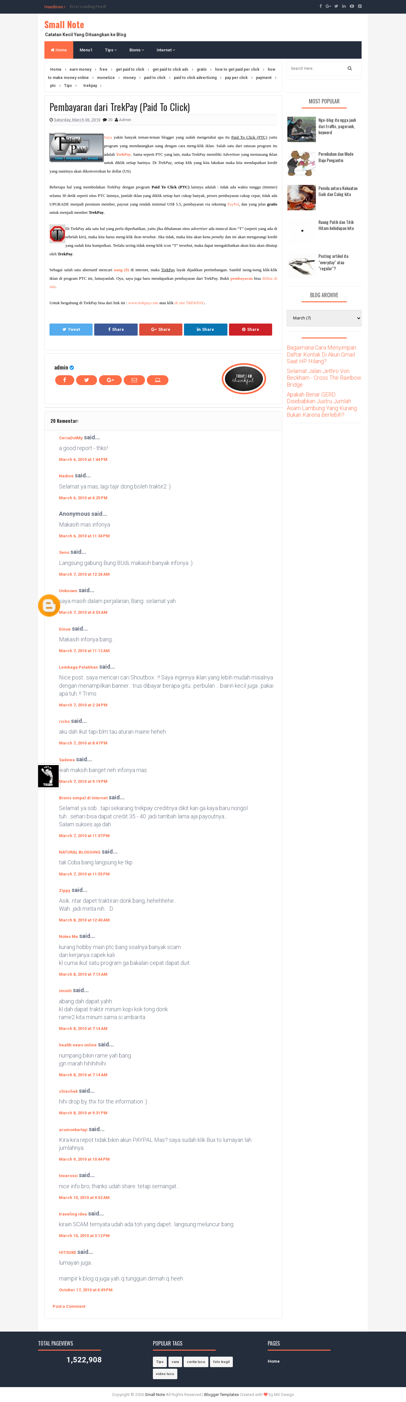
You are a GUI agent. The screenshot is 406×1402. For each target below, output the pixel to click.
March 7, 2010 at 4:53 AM (83, 612)
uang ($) (121, 269)
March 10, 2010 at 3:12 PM (84, 1235)
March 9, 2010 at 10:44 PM (84, 1159)
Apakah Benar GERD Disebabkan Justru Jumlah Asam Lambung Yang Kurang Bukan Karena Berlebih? (322, 404)
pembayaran (242, 278)
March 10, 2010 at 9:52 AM (84, 1197)
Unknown (68, 590)
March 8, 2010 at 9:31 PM (83, 1112)
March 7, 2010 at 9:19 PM (83, 781)
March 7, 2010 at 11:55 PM (84, 874)
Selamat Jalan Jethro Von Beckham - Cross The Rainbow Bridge (324, 378)
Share (116, 329)
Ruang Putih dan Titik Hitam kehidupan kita (336, 225)
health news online (78, 1045)
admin (61, 367)
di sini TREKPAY (189, 302)
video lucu (165, 1374)
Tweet (71, 329)
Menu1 (86, 50)
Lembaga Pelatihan (78, 667)
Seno (64, 552)
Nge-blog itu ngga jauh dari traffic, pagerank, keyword (337, 125)
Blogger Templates (221, 1394)
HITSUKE (67, 1252)
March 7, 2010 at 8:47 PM (83, 743)
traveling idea (73, 1214)
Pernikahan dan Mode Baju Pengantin (335, 156)
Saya (108, 137)
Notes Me (68, 936)
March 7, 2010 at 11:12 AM (84, 650)
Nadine (66, 476)
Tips (111, 50)
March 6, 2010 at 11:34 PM (84, 536)
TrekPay (123, 154)
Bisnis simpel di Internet (83, 798)
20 (110, 119)
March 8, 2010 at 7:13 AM (83, 974)
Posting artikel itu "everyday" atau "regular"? (333, 262)
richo (64, 721)
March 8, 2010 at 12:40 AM (84, 920)
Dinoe (65, 629)
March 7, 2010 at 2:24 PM (83, 705)
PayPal (233, 204)
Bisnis (136, 50)
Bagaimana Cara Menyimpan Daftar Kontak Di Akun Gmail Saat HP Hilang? (321, 354)
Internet (166, 50)
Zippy (64, 890)
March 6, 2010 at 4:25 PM (83, 497)
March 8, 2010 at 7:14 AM (83, 1028)
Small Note (64, 24)
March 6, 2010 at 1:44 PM (83, 459)
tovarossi (68, 1175)
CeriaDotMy (71, 438)
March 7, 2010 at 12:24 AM (84, 574)
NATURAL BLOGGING (80, 852)
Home (59, 50)
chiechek (68, 1091)
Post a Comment (69, 1306)
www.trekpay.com (143, 302)
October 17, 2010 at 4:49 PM (86, 1289)
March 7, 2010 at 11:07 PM (84, 835)
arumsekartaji (73, 1129)
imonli (65, 990)
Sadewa (67, 759)
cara (175, 1362)
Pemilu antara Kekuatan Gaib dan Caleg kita (337, 191)
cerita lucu (196, 1362)
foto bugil (221, 1362)
